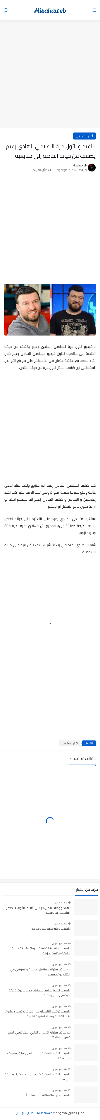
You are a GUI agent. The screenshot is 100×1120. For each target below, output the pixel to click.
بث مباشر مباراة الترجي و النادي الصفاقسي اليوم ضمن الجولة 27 (39, 1035)
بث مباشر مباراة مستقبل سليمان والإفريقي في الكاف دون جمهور (40, 972)
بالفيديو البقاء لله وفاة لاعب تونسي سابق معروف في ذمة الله (39, 1056)
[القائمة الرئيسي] (94, 10)
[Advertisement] (50, 75)
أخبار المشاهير (84, 136)
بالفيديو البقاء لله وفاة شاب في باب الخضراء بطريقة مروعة (38, 1077)
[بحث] (5, 10)
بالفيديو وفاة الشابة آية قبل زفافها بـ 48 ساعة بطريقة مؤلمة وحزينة (41, 951)
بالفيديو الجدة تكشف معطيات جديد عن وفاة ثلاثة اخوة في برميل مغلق (40, 993)
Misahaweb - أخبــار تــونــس (34, 1113)
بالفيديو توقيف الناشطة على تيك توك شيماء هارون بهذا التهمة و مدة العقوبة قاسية (38, 1014)
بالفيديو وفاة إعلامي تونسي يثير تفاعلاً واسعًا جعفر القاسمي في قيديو (38, 910)
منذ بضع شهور (59, 902)
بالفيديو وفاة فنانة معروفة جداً (51, 928)
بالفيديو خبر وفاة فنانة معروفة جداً (48, 1095)
